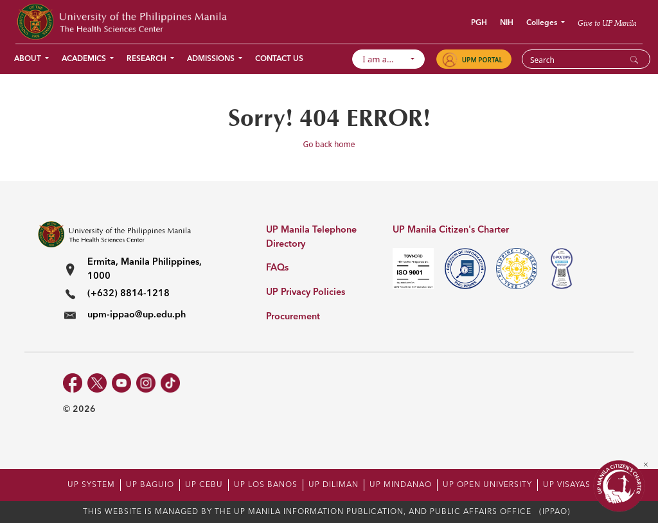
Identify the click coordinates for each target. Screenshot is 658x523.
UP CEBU (204, 485)
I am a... (384, 59)
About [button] (28, 59)
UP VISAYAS (567, 485)
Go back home (329, 144)
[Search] (578, 59)
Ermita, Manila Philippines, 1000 (144, 269)
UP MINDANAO (400, 485)
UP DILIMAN (333, 485)
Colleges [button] (542, 23)
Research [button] (147, 59)
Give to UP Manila (607, 22)
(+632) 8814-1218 (128, 294)
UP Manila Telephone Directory (311, 237)
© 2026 (79, 409)
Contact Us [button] (279, 59)
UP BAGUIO (150, 485)
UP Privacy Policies (305, 292)
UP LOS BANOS (266, 485)
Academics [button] (85, 59)
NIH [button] (506, 23)
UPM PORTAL (482, 59)
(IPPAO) (555, 512)
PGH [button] (479, 23)
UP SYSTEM (91, 485)
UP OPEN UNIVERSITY (487, 485)
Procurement (293, 317)
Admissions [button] (211, 59)
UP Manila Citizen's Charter (451, 230)
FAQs (277, 268)
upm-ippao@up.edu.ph (136, 315)
